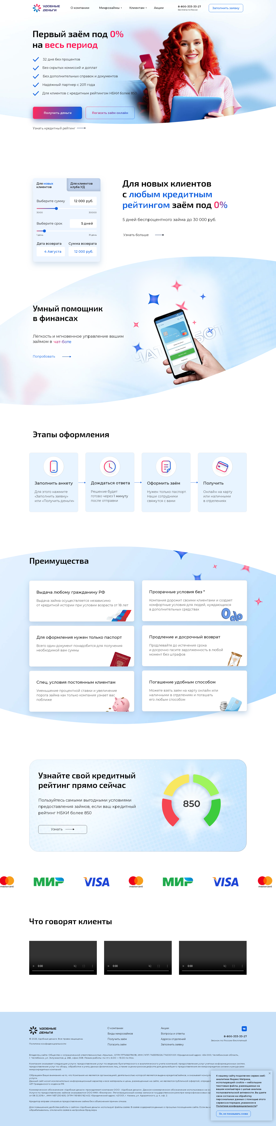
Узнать (57, 829)
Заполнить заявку (172, 1044)
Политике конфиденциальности (236, 1106)
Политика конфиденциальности (47, 1043)
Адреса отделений (173, 1039)
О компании (115, 1028)
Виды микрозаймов (120, 1033)
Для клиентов (44, 185)
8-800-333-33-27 (235, 1036)
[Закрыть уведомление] (269, 1073)
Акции (165, 1028)
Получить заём (117, 1039)
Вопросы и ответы (173, 1033)
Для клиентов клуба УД (81, 185)
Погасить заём (117, 1044)
